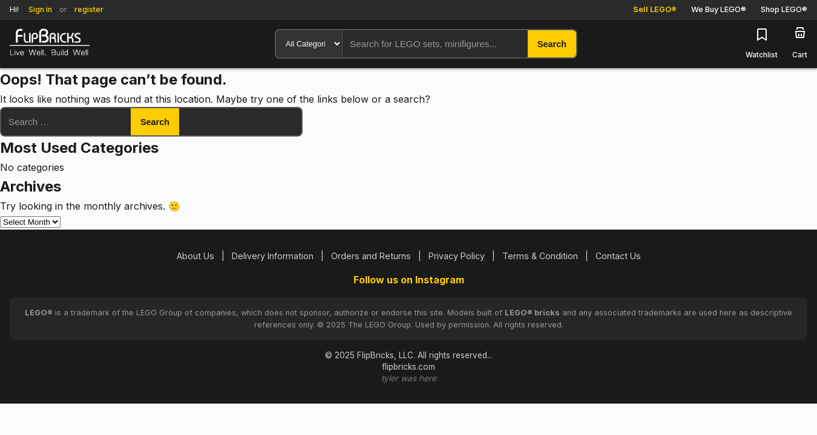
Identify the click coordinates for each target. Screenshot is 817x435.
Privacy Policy (456, 256)
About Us (195, 256)
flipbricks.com (408, 367)
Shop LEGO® (784, 9)
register (88, 9)
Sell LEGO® (655, 9)
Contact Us (618, 256)
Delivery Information (272, 256)
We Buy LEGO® (718, 9)
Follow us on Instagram (408, 280)
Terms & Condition (540, 256)
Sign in (40, 9)
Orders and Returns (371, 256)
